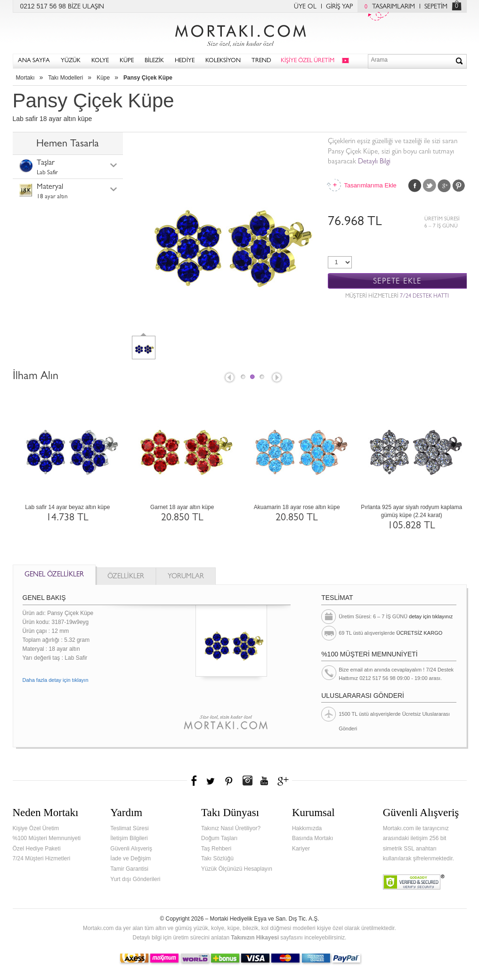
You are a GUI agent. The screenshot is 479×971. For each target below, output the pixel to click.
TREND (261, 61)
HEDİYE (185, 61)
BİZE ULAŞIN (86, 7)
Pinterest (458, 185)
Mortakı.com (239, 33)
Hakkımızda (307, 828)
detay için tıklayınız (431, 616)
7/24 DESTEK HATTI (424, 296)
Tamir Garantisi (129, 869)
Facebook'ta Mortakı (194, 780)
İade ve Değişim (130, 858)
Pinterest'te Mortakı (228, 780)
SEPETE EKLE (397, 281)
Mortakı (25, 77)
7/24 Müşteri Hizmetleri (42, 858)
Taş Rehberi (216, 848)
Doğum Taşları (219, 838)
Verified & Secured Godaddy (414, 882)
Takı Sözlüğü (217, 858)
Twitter (429, 185)
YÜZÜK (71, 61)
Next (277, 378)
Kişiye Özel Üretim (36, 828)
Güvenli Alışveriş (131, 848)
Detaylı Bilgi (374, 162)
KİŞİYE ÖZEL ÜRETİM (307, 61)
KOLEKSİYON (223, 61)
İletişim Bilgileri (128, 838)
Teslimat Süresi (129, 828)
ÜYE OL (305, 7)
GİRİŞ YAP (339, 7)
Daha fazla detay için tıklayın (56, 680)
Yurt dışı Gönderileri (135, 879)
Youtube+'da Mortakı (264, 780)
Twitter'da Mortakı (211, 780)
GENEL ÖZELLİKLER (54, 575)
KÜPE (127, 61)
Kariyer (301, 848)
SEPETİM (435, 7)
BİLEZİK (154, 61)
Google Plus (444, 185)
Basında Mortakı (312, 838)
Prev (228, 378)
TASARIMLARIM (387, 7)
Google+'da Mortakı (284, 780)
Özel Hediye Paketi (37, 848)
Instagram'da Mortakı (247, 780)
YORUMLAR (186, 577)
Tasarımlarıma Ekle (370, 185)
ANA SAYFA (34, 61)
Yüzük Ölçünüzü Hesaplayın (236, 869)
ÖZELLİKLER (125, 577)
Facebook (415, 185)
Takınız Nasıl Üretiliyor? (230, 828)
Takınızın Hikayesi (255, 937)
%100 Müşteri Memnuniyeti (47, 838)
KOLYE (100, 61)
